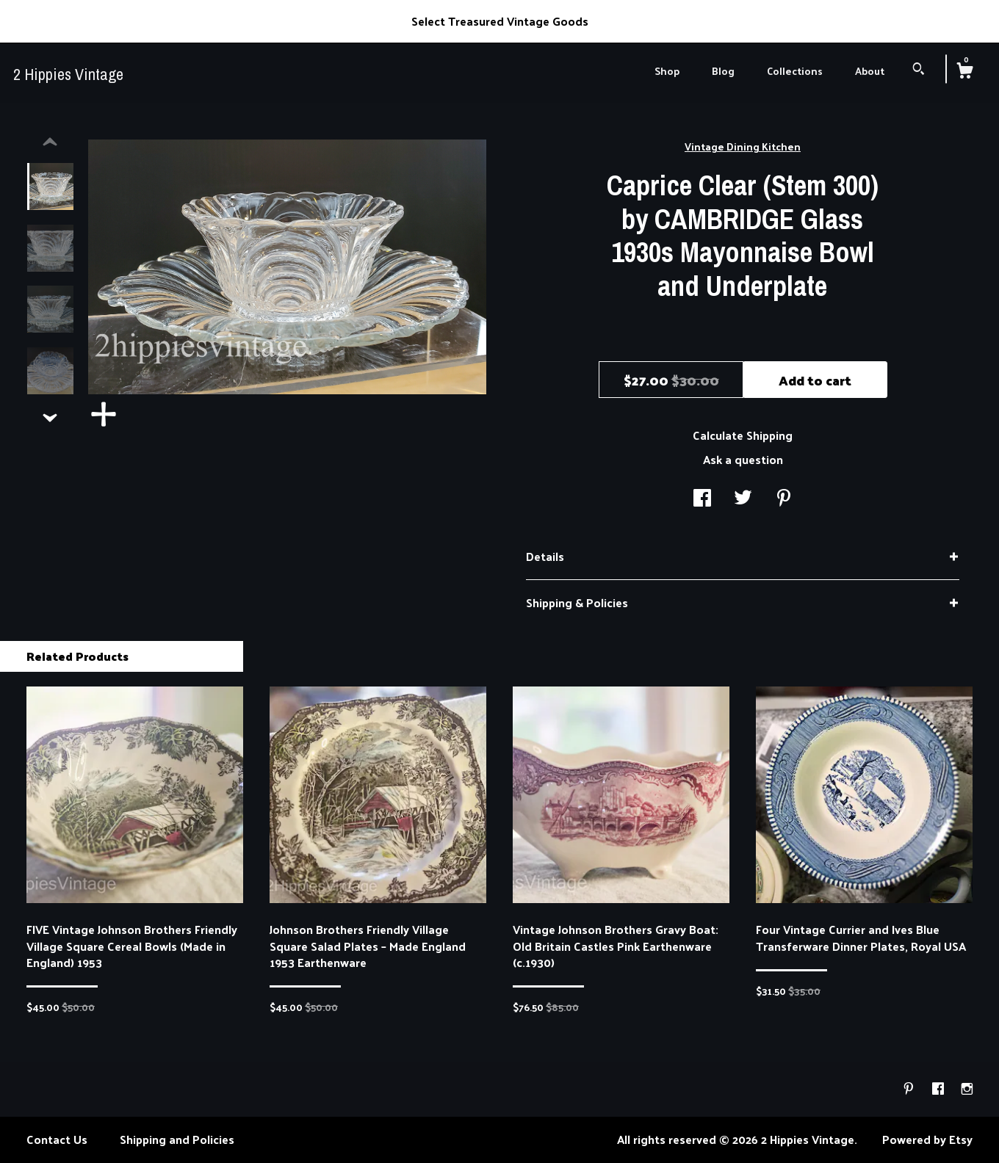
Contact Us (56, 1139)
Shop (666, 71)
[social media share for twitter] (743, 499)
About (869, 71)
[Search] (918, 70)
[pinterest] (910, 1088)
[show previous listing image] (50, 142)
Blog (723, 71)
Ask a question (743, 459)
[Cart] (964, 72)
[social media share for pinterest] (784, 499)
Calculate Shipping (743, 435)
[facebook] (939, 1088)
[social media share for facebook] (702, 499)
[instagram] (967, 1088)
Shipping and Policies (177, 1139)
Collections (795, 71)
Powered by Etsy (927, 1139)
